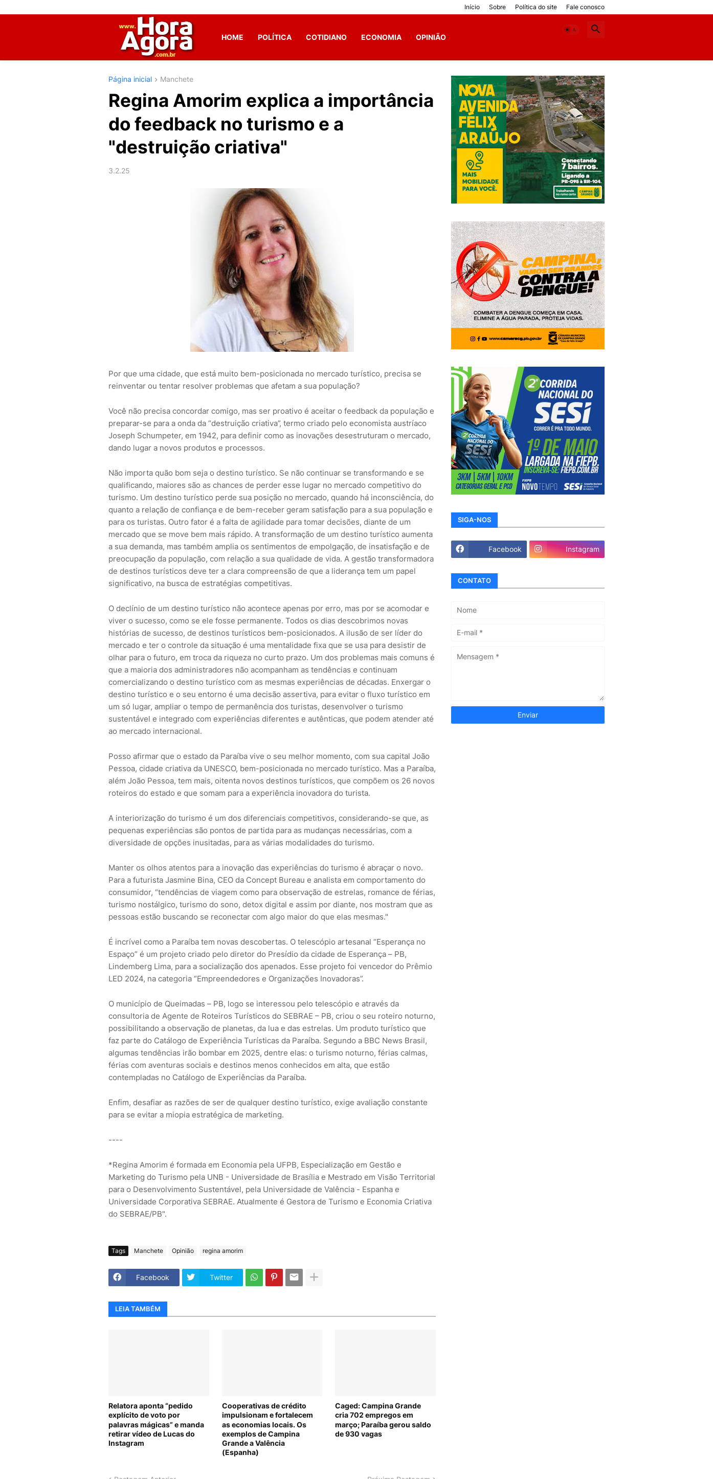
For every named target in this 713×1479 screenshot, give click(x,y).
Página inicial (130, 79)
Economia (381, 37)
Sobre (497, 7)
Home (232, 37)
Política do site (536, 7)
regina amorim (223, 1250)
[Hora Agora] (157, 37)
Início (472, 7)
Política (275, 37)
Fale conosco (585, 7)
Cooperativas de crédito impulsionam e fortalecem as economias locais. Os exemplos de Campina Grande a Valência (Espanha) (267, 1428)
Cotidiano (326, 37)
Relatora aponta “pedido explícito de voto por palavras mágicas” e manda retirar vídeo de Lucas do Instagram (156, 1424)
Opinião (431, 37)
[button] (571, 30)
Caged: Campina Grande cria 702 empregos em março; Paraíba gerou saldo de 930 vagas (383, 1419)
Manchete (176, 79)
